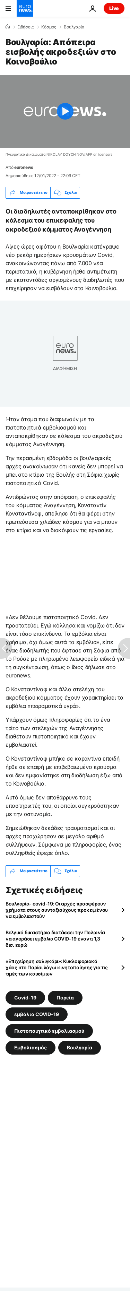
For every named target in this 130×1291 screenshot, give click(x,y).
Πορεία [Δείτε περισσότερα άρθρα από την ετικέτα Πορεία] (65, 997)
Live (114, 8)
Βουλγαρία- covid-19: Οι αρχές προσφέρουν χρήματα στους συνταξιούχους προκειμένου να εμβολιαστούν (57, 910)
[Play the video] (65, 111)
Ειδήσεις (25, 27)
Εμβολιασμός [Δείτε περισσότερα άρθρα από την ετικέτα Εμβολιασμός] (30, 1047)
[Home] (8, 26)
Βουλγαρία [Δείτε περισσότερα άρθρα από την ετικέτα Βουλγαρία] (79, 1047)
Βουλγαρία (74, 27)
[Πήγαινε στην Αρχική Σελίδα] (25, 8)
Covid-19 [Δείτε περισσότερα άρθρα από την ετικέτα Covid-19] (25, 997)
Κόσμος (48, 27)
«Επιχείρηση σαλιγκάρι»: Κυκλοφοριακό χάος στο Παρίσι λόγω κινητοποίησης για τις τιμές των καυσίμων (56, 967)
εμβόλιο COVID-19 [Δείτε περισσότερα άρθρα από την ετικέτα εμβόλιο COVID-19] (36, 1014)
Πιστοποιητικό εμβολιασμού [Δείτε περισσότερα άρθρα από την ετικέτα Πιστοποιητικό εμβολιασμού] (49, 1030)
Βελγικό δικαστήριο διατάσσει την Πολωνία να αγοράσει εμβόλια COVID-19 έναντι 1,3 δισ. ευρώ (55, 938)
